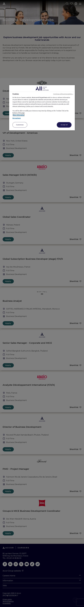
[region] (42, 107)
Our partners (16, 118)
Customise (20, 125)
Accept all (64, 125)
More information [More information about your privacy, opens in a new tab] (18, 115)
